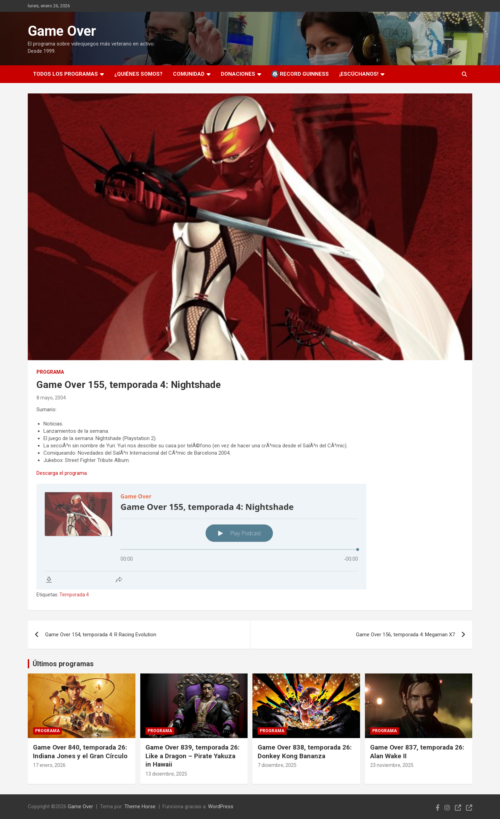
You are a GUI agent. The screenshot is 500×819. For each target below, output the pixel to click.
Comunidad (189, 74)
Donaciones (238, 74)
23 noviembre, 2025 (392, 765)
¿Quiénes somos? (138, 74)
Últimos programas (63, 664)
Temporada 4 (74, 594)
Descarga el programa (61, 473)
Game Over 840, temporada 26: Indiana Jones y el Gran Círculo (80, 751)
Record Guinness (300, 74)
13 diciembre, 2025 (166, 774)
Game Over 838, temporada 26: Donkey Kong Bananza (305, 751)
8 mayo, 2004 (51, 397)
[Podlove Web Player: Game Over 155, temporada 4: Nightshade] (250, 536)
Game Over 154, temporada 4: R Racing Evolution (100, 634)
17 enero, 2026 (49, 765)
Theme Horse (140, 806)
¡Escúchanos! (358, 74)
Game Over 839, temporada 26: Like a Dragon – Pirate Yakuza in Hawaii (192, 755)
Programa (50, 372)
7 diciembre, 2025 (277, 765)
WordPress (220, 806)
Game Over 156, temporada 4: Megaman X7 (405, 634)
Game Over (62, 31)
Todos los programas (65, 74)
